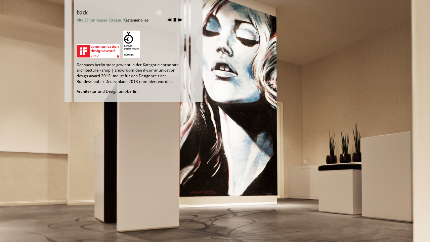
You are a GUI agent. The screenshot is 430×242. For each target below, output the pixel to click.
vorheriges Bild (169, 20)
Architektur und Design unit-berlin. (107, 91)
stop (174, 20)
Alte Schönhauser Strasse (99, 20)
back (82, 13)
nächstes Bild (180, 20)
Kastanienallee (135, 20)
